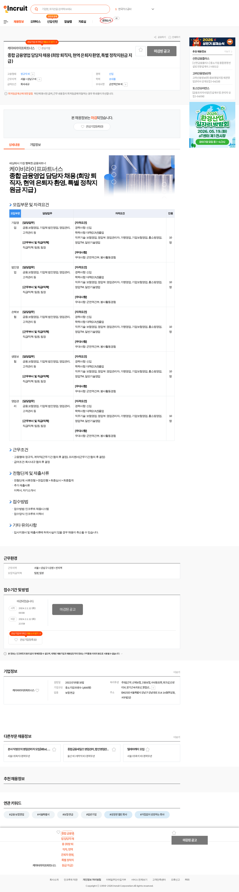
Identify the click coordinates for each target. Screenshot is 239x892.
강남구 (44, 568)
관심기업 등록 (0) (25, 640)
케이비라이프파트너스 (21, 48)
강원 (51, 568)
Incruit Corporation (123, 885)
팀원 (36, 573)
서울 (36, 568)
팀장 (41, 573)
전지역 (59, 568)
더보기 (177, 672)
